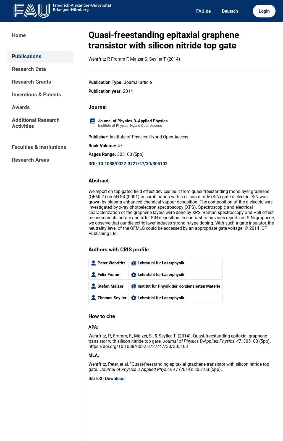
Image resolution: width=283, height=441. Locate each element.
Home (19, 35)
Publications (26, 56)
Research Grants (31, 82)
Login (264, 11)
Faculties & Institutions (39, 147)
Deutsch (230, 11)
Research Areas (30, 160)
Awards (21, 107)
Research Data (29, 69)
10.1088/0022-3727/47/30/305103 (132, 163)
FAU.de (203, 11)
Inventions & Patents (36, 95)
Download (115, 378)
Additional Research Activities (36, 123)
